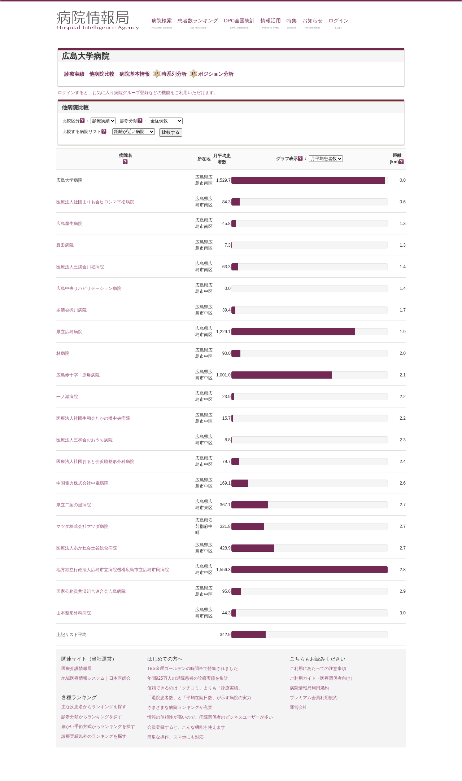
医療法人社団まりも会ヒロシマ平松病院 (95, 201)
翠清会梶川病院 (71, 310)
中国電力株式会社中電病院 (82, 483)
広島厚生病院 (69, 223)
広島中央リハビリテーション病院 (88, 288)
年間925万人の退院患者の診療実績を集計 (187, 678)
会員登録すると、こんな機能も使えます (186, 727)
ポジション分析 (216, 74)
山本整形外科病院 (73, 612)
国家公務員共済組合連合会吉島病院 (91, 591)
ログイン (338, 20)
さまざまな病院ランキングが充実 (179, 707)
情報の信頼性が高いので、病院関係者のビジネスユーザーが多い (210, 717)
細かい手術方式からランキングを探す (98, 726)
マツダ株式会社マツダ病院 (82, 526)
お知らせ (312, 20)
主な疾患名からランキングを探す (93, 706)
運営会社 (298, 707)
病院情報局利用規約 (309, 687)
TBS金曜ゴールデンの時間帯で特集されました (192, 668)
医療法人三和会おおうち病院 (84, 439)
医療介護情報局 (76, 668)
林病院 (62, 353)
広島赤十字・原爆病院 (78, 375)
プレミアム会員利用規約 (313, 697)
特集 (292, 20)
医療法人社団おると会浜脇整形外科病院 (95, 461)
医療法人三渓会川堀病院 (80, 266)
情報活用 (271, 20)
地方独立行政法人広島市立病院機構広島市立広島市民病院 (112, 569)
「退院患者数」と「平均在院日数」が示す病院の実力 (199, 697)
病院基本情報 (134, 74)
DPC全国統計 (239, 20)
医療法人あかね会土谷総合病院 (86, 548)
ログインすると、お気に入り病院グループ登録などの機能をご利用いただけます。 (138, 92)
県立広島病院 (69, 331)
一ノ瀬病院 (67, 396)
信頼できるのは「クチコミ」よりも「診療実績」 (195, 687)
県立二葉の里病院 (73, 504)
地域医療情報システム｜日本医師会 (96, 678)
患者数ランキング (198, 20)
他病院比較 (101, 74)
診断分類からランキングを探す (91, 716)
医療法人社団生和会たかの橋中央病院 (93, 418)
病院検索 (162, 20)
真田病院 (65, 245)
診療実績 (74, 74)
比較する (170, 132)
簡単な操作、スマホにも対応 (175, 737)
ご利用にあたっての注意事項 (318, 668)
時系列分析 (174, 74)
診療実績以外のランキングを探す (93, 736)
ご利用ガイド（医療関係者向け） (322, 678)
